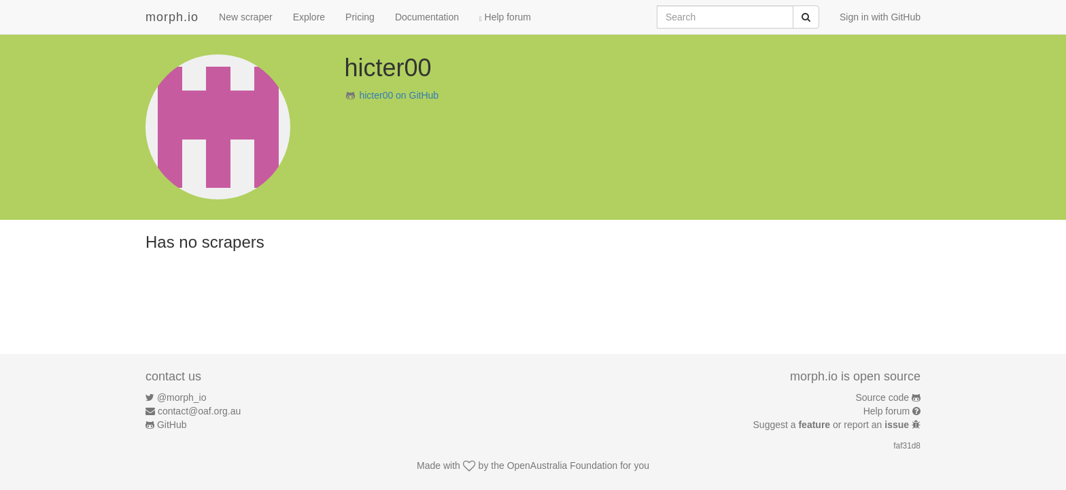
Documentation (427, 17)
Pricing (360, 17)
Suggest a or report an (832, 424)
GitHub (172, 424)
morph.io (172, 17)
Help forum (505, 17)
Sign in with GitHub (880, 17)
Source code (883, 397)
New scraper (246, 17)
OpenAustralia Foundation (562, 465)
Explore (309, 17)
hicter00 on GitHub (399, 95)
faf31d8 (907, 446)
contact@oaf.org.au (199, 411)
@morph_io (182, 397)
